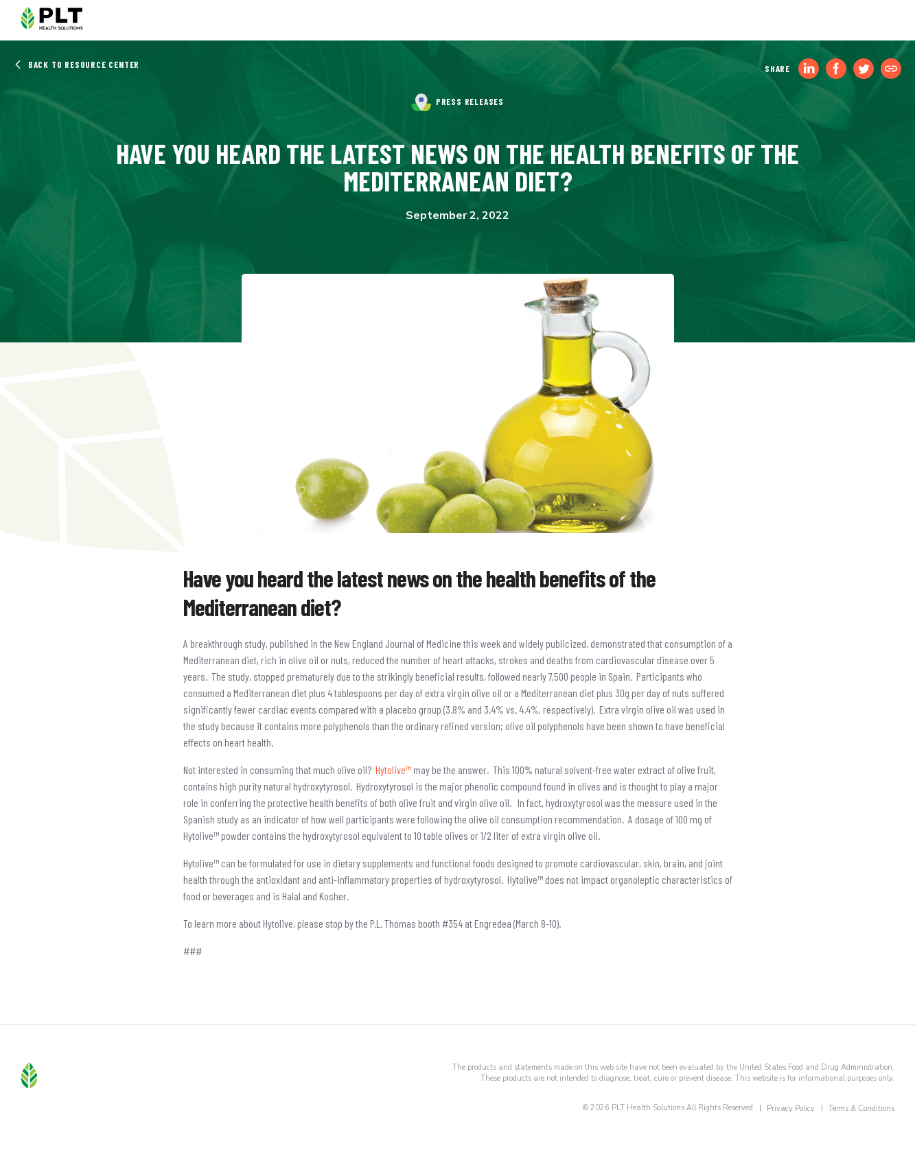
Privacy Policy (791, 1108)
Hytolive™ (393, 769)
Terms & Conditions (861, 1108)
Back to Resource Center (76, 64)
